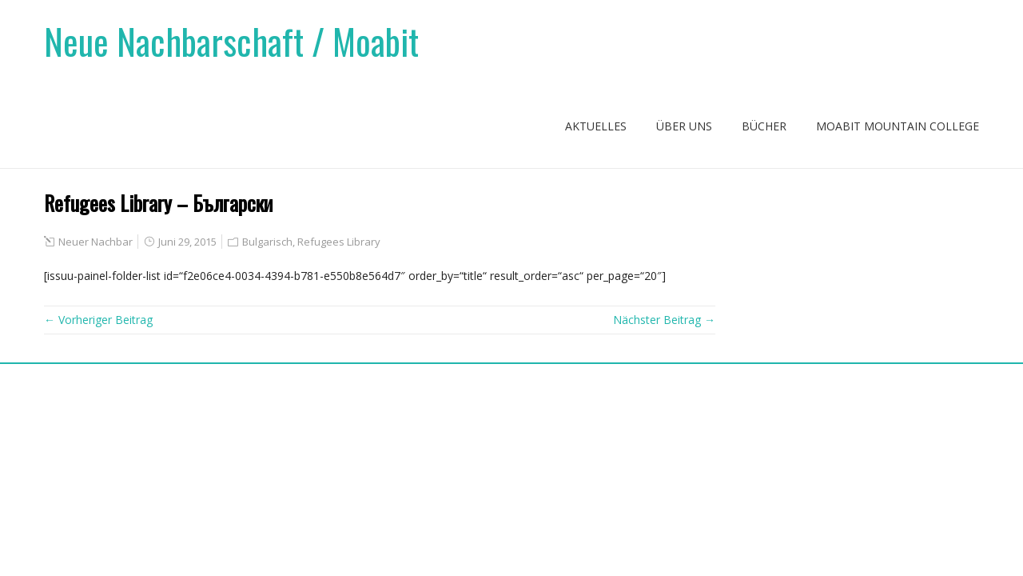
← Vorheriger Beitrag (98, 319)
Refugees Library (338, 241)
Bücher (764, 126)
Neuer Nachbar (95, 241)
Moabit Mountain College (897, 126)
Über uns (684, 126)
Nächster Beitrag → (664, 319)
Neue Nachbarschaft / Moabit (231, 41)
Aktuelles (596, 126)
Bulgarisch (267, 241)
